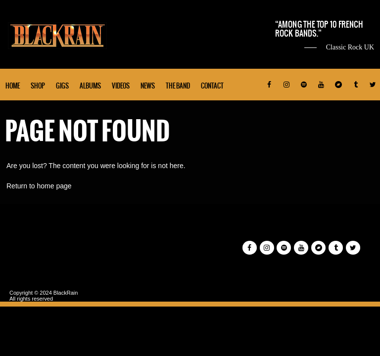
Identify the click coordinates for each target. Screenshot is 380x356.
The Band (178, 85)
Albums (90, 85)
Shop (38, 85)
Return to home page (39, 186)
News (148, 85)
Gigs (62, 85)
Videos (121, 85)
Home (12, 85)
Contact (212, 85)
